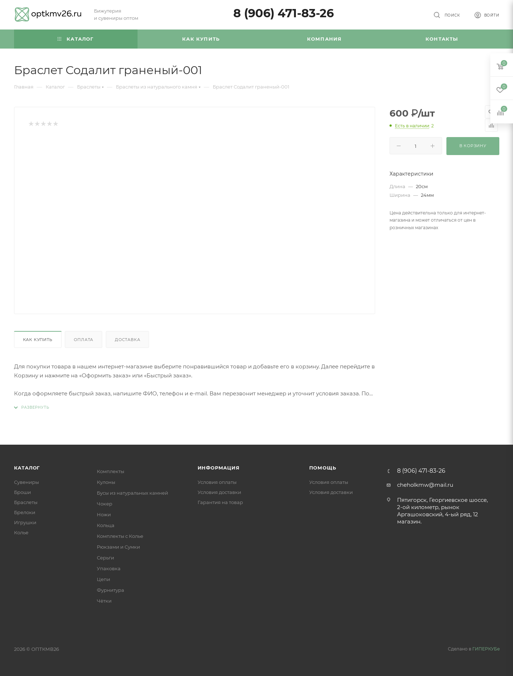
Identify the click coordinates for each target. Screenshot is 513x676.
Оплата (83, 339)
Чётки (104, 601)
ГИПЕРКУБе (486, 649)
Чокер (104, 504)
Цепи (103, 579)
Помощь (322, 468)
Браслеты (25, 502)
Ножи (104, 514)
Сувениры (26, 482)
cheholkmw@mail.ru (425, 484)
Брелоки (24, 512)
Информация (219, 468)
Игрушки (25, 522)
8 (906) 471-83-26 (283, 13)
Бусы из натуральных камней (132, 493)
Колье (21, 532)
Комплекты (110, 471)
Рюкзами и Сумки (118, 547)
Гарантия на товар (220, 502)
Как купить (38, 339)
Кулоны (106, 482)
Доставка (127, 339)
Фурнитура (110, 590)
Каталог (27, 468)
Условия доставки (219, 492)
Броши (22, 492)
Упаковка (109, 568)
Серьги (105, 558)
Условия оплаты (217, 482)
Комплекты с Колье (120, 536)
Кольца (105, 525)
